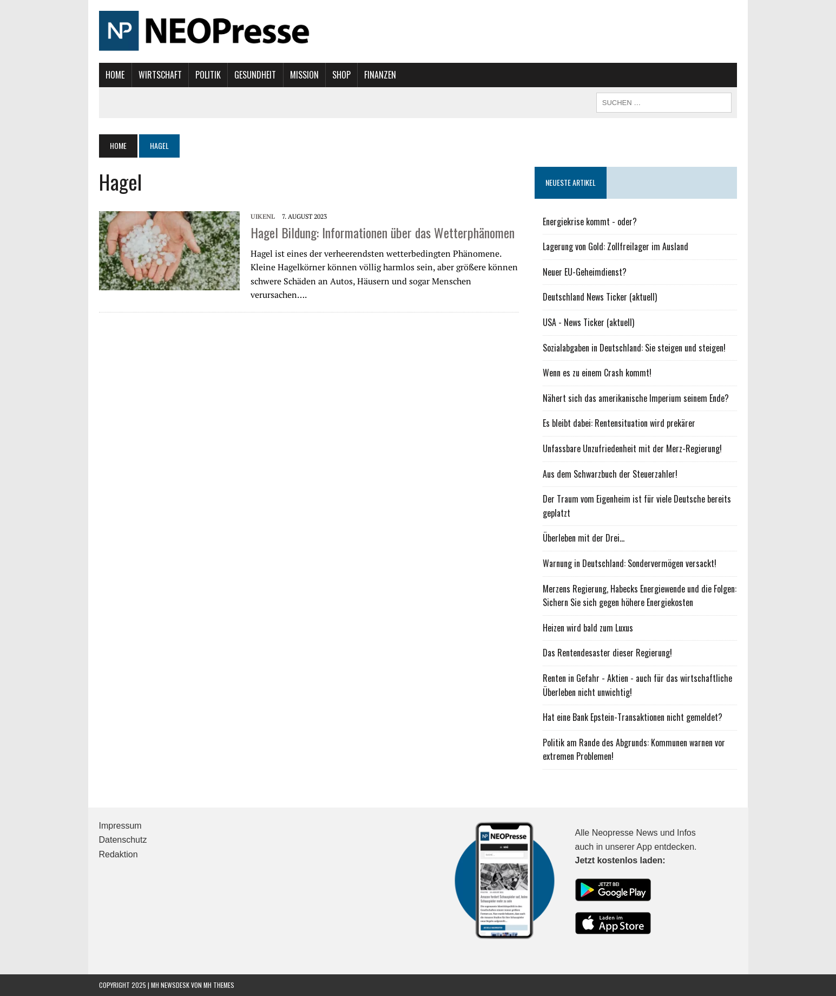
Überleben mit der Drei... (584, 537)
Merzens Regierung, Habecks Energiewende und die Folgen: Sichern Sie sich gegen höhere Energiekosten (640, 595)
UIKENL (263, 216)
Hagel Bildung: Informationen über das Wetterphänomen (383, 232)
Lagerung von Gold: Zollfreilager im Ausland (616, 246)
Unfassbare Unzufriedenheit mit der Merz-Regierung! (632, 448)
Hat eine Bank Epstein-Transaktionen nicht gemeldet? (633, 717)
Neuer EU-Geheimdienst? (585, 271)
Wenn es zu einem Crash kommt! (597, 372)
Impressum (120, 825)
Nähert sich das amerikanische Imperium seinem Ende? (636, 398)
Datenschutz (123, 839)
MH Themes (218, 985)
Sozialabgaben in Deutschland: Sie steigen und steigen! (634, 347)
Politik (207, 74)
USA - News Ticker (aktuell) (589, 322)
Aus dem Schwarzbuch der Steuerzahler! (610, 473)
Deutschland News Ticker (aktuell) (600, 296)
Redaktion (118, 854)
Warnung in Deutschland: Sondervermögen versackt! (630, 563)
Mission (303, 74)
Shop (341, 74)
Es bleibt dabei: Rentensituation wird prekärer (619, 422)
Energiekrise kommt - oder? (590, 221)
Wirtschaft (159, 74)
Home (115, 74)
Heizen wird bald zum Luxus (588, 627)
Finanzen (380, 74)
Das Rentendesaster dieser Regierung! (608, 652)
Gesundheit (255, 74)
